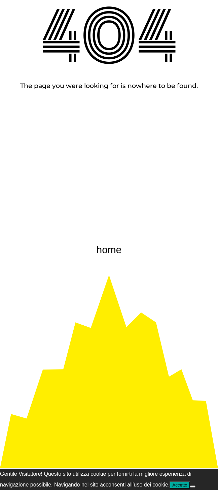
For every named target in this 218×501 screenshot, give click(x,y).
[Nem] (192, 486)
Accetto (179, 485)
